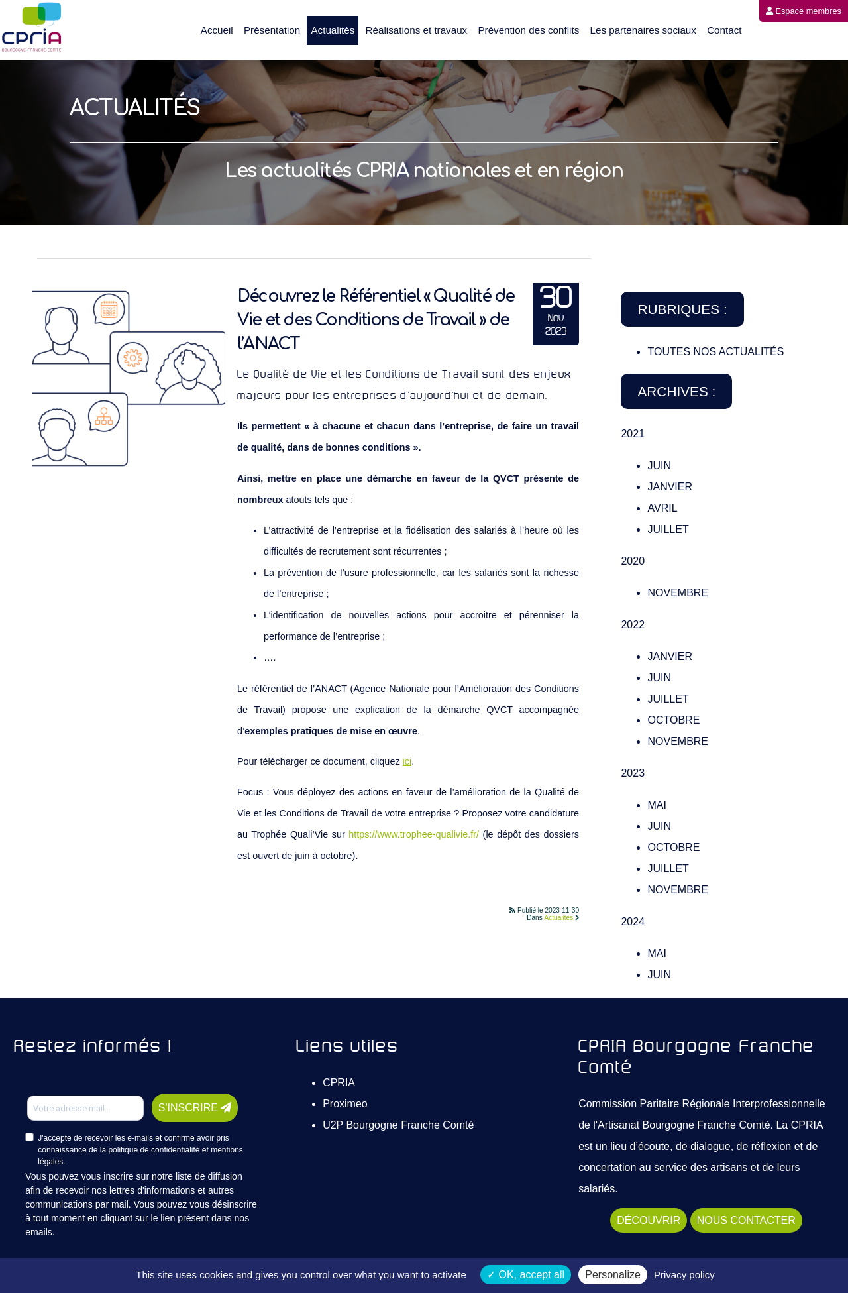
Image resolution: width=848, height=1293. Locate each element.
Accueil (217, 30)
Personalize (613, 1274)
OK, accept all (525, 1274)
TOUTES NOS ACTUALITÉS (715, 351)
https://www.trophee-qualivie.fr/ (413, 834)
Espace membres (803, 11)
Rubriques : (682, 309)
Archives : (676, 391)
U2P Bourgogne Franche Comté (398, 1125)
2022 (633, 624)
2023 (633, 773)
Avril (662, 508)
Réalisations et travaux (417, 30)
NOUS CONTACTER (746, 1220)
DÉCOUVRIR (648, 1220)
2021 (633, 433)
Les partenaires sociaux (643, 30)
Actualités (332, 30)
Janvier (669, 486)
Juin (659, 465)
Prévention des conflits (528, 30)
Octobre (673, 720)
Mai (656, 805)
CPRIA (339, 1082)
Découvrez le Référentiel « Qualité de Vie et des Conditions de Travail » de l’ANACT (375, 320)
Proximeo (345, 1103)
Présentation (272, 30)
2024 (633, 921)
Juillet (667, 529)
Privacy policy (684, 1274)
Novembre (677, 592)
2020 (633, 561)
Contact (724, 30)
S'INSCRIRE (195, 1107)
